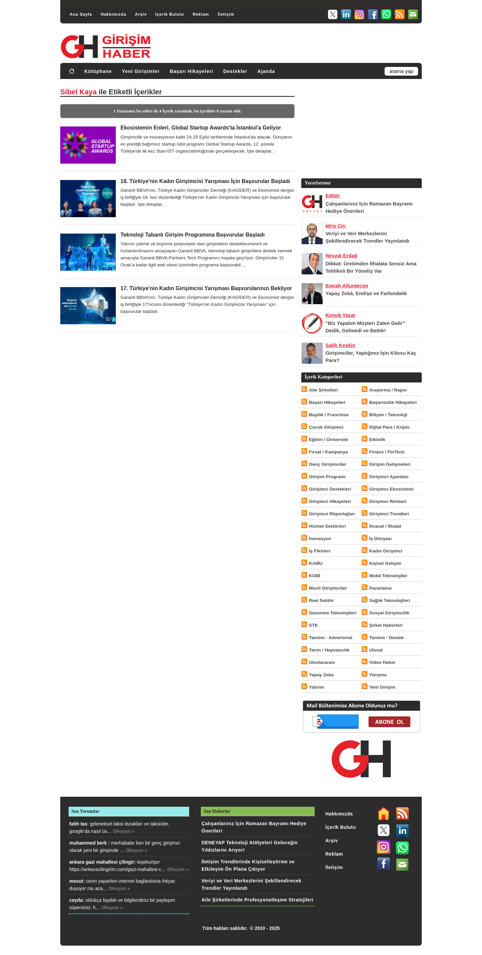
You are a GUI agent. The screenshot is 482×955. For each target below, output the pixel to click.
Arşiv (141, 14)
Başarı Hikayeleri (191, 71)
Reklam (201, 14)
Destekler (235, 71)
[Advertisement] (361, 130)
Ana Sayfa (81, 14)
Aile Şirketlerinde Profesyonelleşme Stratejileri (257, 899)
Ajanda (266, 71)
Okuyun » (124, 831)
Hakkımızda (113, 14)
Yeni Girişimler (141, 71)
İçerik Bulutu (169, 14)
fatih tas (78, 824)
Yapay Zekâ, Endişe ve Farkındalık (366, 293)
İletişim (226, 14)
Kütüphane (98, 71)
